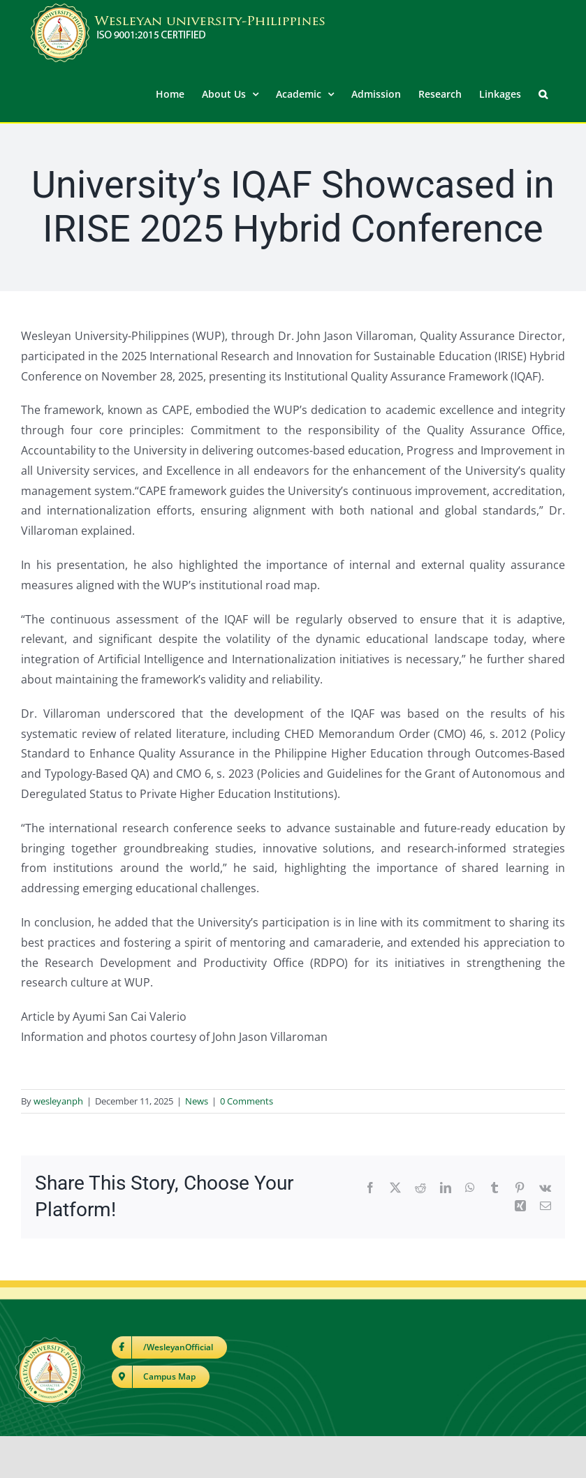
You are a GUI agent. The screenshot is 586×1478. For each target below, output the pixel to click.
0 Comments (246, 1100)
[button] (543, 93)
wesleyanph (58, 1100)
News (196, 1100)
